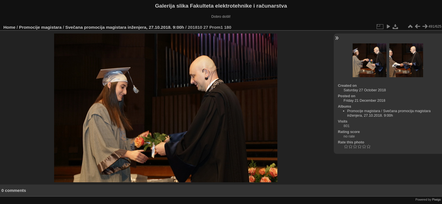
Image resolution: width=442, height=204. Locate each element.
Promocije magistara (40, 27)
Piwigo (436, 199)
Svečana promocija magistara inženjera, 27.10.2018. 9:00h (124, 27)
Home (9, 27)
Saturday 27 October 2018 (365, 90)
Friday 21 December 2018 (364, 100)
